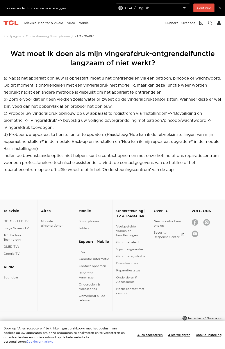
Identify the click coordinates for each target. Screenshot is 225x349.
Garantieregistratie (130, 256)
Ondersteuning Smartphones (48, 36)
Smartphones (89, 221)
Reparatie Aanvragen (87, 275)
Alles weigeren (179, 335)
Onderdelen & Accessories (89, 286)
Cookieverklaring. (39, 342)
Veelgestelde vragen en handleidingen (127, 230)
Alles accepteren (150, 335)
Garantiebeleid (127, 242)
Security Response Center (169, 235)
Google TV (12, 254)
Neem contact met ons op (130, 291)
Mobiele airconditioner (52, 223)
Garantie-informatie (94, 259)
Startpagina (12, 36)
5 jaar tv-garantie (129, 249)
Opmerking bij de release (92, 298)
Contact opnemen (92, 266)
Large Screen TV (16, 228)
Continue (204, 8)
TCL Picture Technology (12, 237)
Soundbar (11, 277)
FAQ (82, 252)
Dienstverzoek (127, 263)
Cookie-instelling (208, 335)
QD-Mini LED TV (16, 221)
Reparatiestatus (128, 270)
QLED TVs (11, 247)
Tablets (84, 228)
